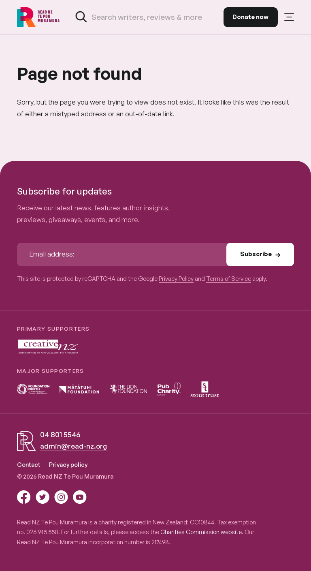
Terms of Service (228, 278)
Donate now (250, 17)
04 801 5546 (60, 434)
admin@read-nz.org (73, 446)
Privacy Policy (176, 278)
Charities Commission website (201, 531)
